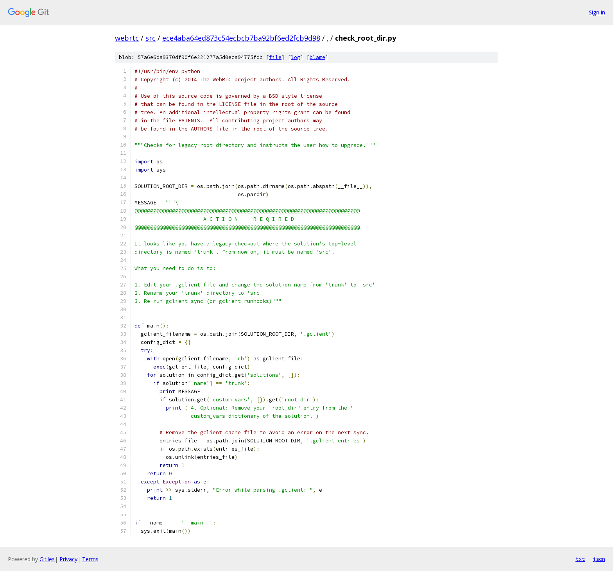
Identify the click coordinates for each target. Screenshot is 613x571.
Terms (90, 559)
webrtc (127, 38)
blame (317, 57)
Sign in (597, 12)
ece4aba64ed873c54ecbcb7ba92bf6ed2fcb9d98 (241, 38)
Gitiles (47, 559)
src (150, 38)
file (275, 57)
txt (580, 558)
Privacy (68, 559)
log (295, 57)
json (599, 558)
